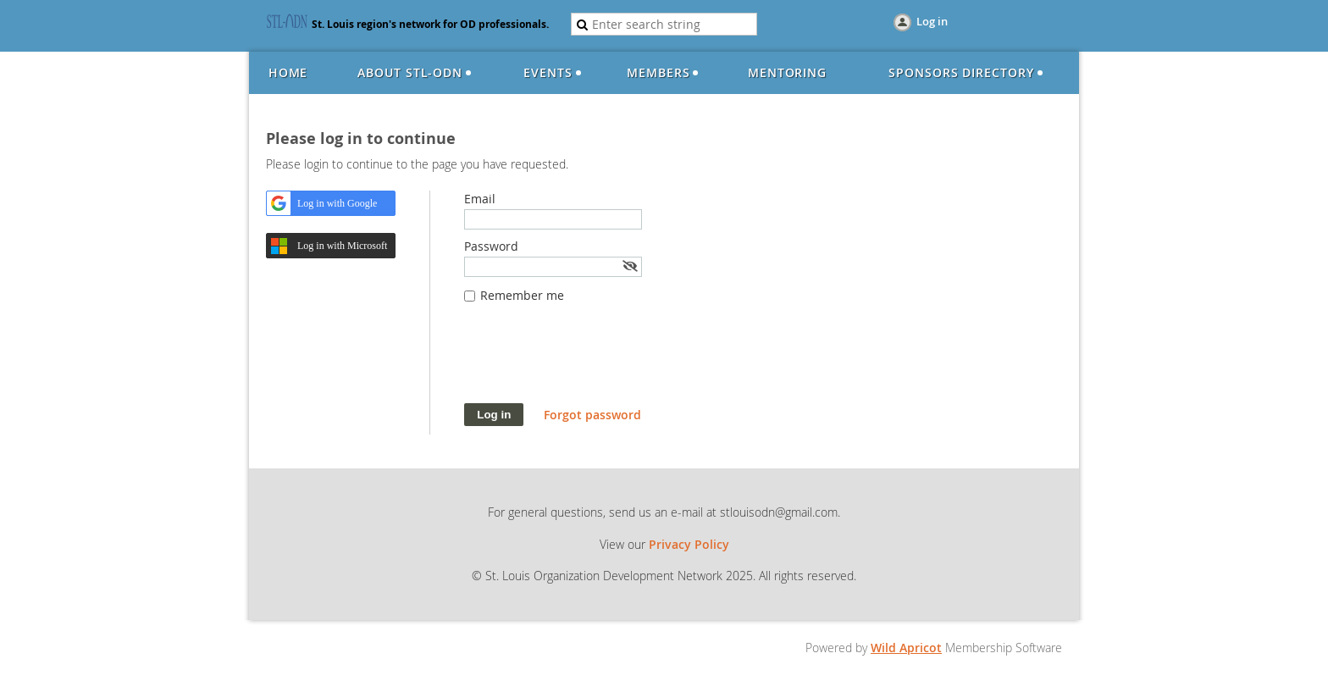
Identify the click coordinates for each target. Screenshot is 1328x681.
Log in (932, 21)
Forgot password (592, 415)
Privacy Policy (689, 544)
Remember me (522, 295)
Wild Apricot (906, 647)
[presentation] (593, 362)
